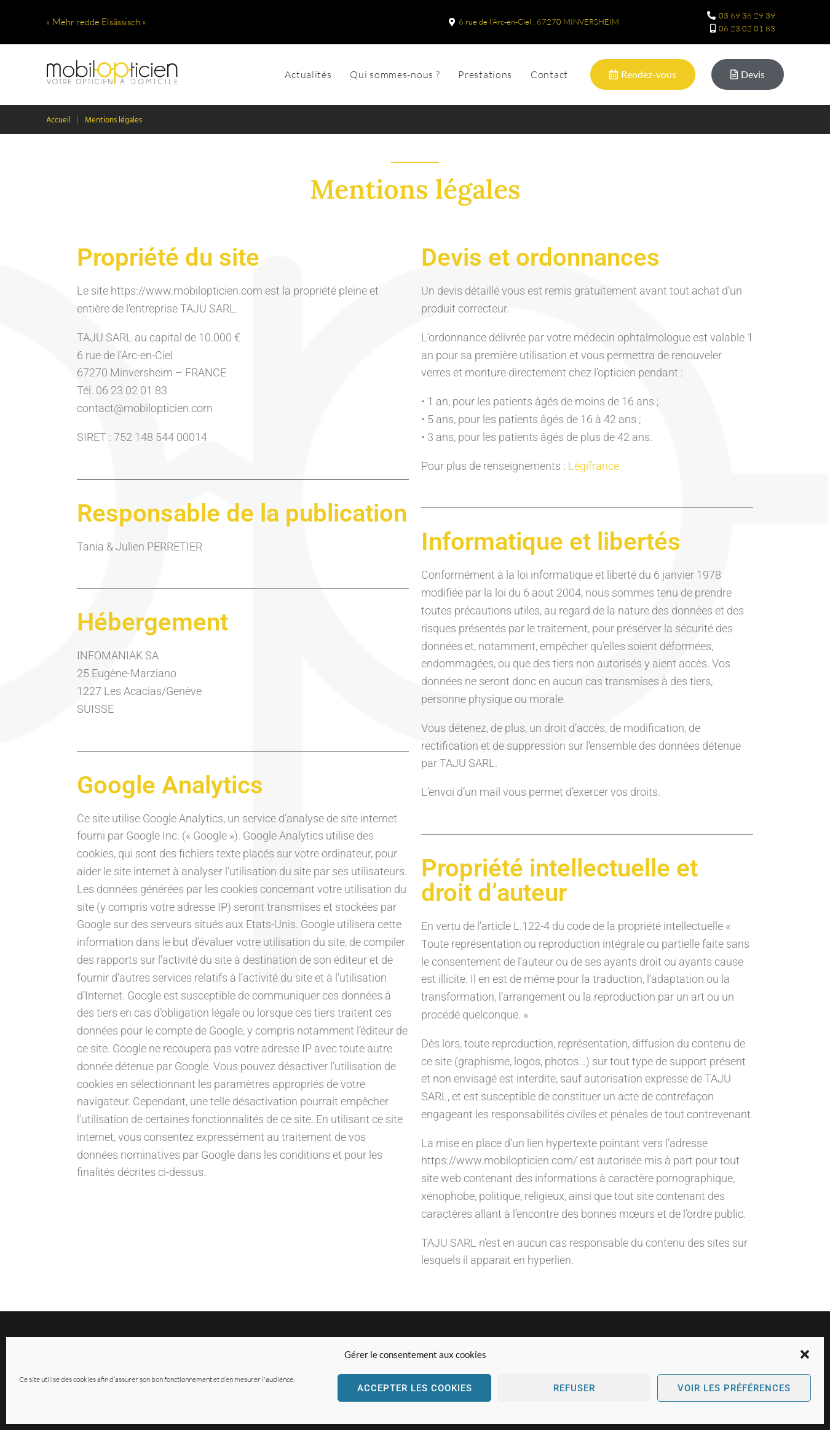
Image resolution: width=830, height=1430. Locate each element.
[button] (805, 1354)
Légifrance (593, 465)
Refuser (574, 1388)
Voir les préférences (734, 1388)
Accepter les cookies (414, 1388)
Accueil (58, 120)
